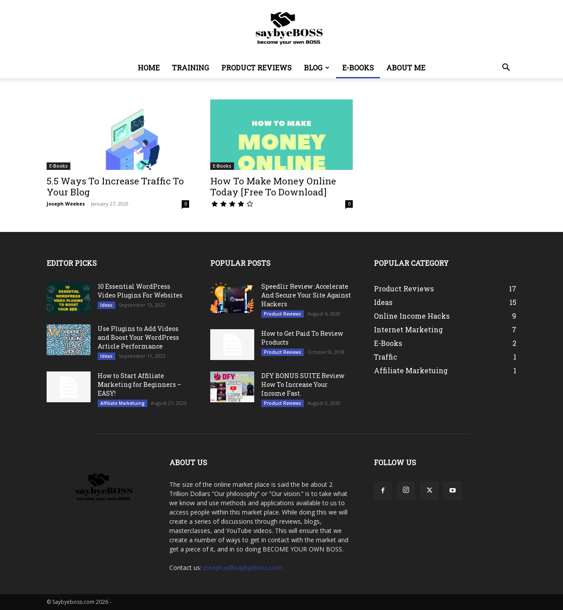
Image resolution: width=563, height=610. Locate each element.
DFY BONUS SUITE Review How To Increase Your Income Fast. (302, 384)
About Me (405, 67)
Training (190, 67)
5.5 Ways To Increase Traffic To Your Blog (115, 186)
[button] (505, 68)
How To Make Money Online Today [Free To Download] (273, 186)
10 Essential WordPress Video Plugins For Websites (140, 290)
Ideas (106, 305)
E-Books (358, 67)
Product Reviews (256, 67)
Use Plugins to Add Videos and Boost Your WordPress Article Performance (138, 337)
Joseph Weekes (66, 203)
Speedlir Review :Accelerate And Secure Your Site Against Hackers (306, 295)
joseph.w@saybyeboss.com (242, 567)
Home (149, 67)
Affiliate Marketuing (122, 403)
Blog (316, 67)
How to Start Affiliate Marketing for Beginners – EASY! (139, 384)
